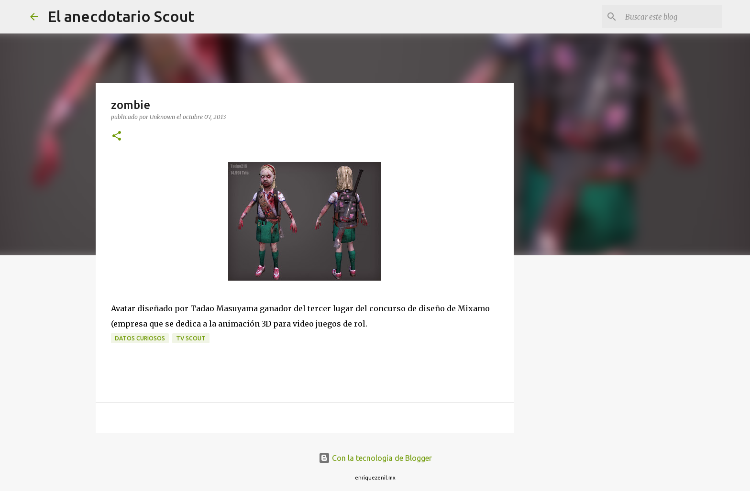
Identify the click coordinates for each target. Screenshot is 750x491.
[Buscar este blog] (671, 16)
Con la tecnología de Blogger (375, 458)
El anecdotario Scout (120, 16)
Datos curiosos (140, 338)
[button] (116, 136)
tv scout (191, 338)
